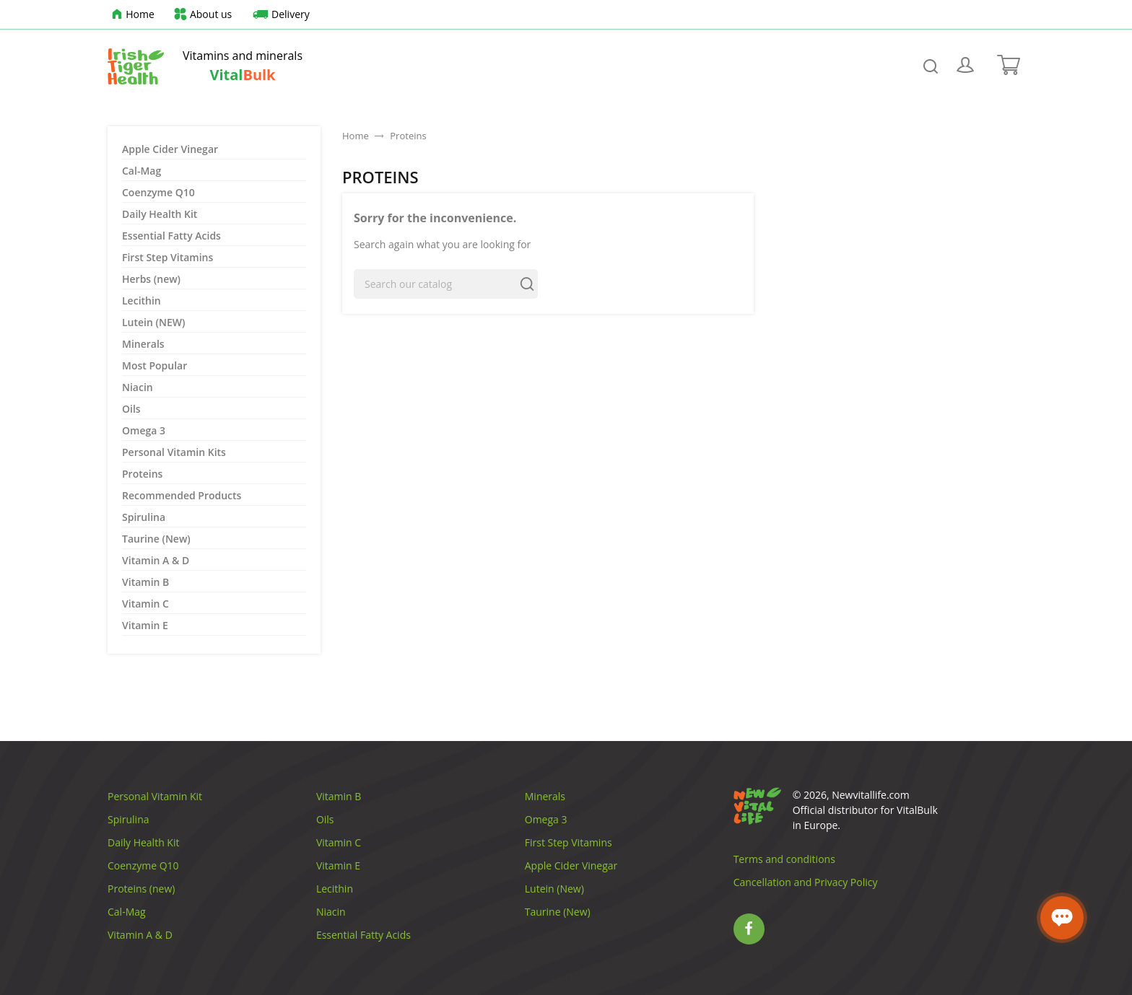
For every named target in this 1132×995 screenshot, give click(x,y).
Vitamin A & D (155, 560)
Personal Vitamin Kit (155, 796)
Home (131, 15)
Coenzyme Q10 (158, 192)
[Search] (446, 284)
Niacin (137, 387)
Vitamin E (145, 625)
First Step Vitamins (167, 257)
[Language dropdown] (996, 14)
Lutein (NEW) (153, 322)
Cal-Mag (141, 170)
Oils (131, 409)
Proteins (142, 474)
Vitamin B (145, 582)
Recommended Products (181, 495)
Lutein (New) (554, 888)
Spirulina (143, 517)
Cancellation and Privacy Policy (805, 882)
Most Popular (154, 365)
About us (202, 15)
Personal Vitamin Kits (174, 452)
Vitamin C (145, 603)
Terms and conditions (784, 859)
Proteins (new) (141, 888)
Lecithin (141, 300)
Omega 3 (143, 430)
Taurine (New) (156, 538)
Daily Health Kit (159, 214)
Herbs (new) (151, 279)
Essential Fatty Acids (171, 235)
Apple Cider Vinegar (170, 149)
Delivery (279, 14)
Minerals (143, 344)
